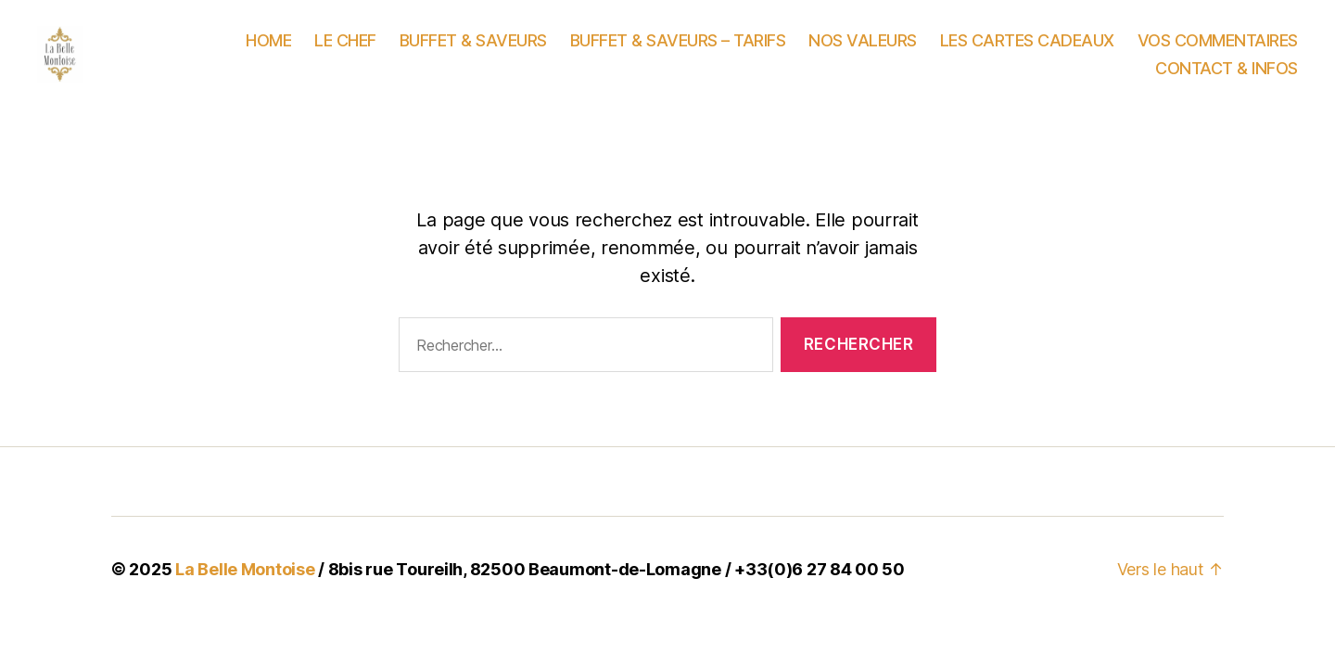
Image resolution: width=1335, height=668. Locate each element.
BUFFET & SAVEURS (473, 51)
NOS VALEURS (862, 51)
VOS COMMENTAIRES (1218, 51)
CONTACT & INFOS (1226, 79)
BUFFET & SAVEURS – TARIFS (678, 51)
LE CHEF (345, 51)
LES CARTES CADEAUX (1027, 51)
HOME (268, 51)
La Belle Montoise (244, 591)
